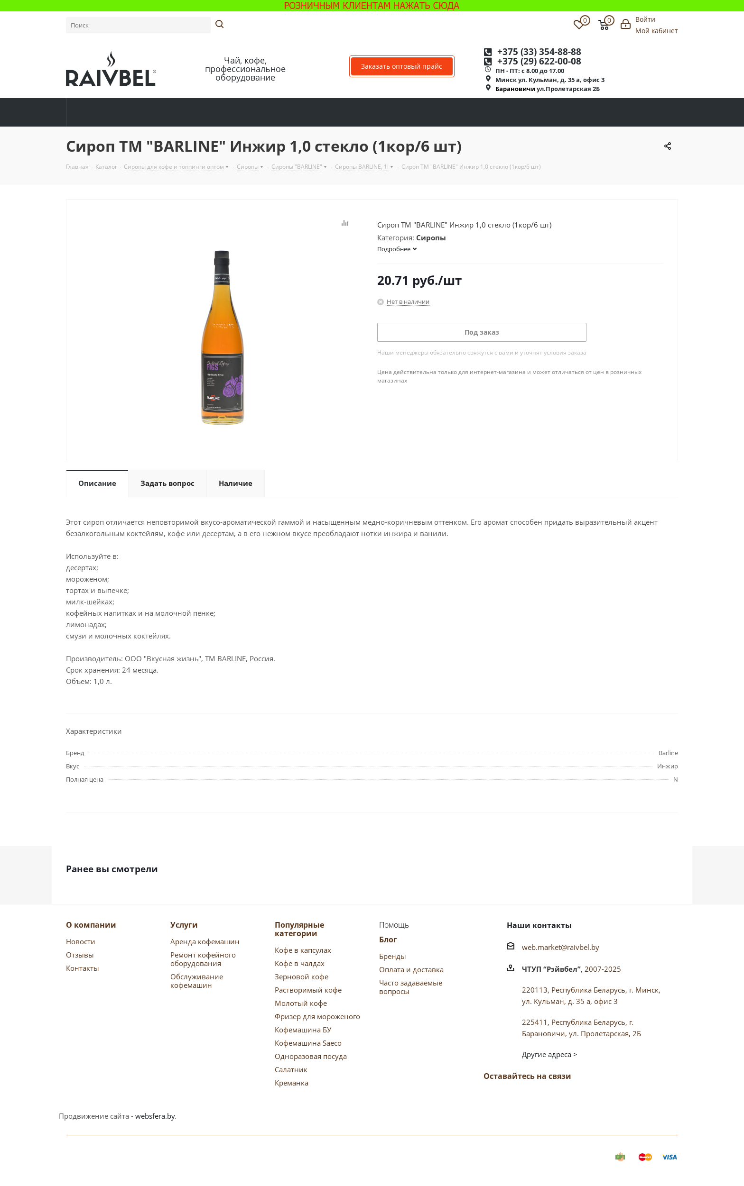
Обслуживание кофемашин (196, 981)
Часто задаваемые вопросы (410, 987)
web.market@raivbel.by (560, 947)
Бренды (392, 956)
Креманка (291, 1082)
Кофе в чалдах (300, 963)
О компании (91, 925)
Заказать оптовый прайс (401, 66)
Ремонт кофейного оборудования (203, 959)
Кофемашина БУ (303, 1029)
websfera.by (155, 1116)
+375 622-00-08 (539, 61)
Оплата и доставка (411, 969)
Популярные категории (299, 929)
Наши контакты (539, 925)
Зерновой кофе (301, 976)
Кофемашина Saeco (308, 1043)
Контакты (82, 968)
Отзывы (80, 954)
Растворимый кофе (308, 989)
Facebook (516, 1098)
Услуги (184, 925)
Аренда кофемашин (205, 941)
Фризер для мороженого (317, 1016)
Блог (388, 939)
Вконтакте (493, 1098)
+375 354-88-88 (539, 51)
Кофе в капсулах (303, 950)
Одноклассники (540, 1098)
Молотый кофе (301, 1003)
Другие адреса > (549, 1054)
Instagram (564, 1098)
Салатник (291, 1069)
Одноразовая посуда (311, 1056)
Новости (80, 941)
